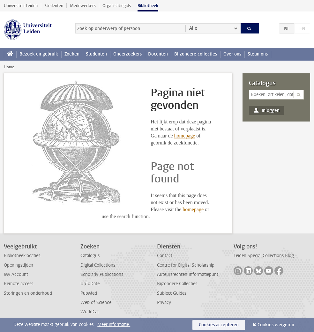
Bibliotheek (148, 5)
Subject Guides (171, 293)
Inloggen (271, 110)
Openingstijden (18, 265)
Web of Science (95, 302)
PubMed (88, 293)
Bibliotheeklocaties (22, 256)
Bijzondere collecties (195, 54)
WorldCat (89, 312)
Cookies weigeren (276, 325)
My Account (16, 274)
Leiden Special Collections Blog (264, 256)
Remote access (18, 284)
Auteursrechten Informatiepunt (187, 274)
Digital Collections (97, 265)
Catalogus (262, 83)
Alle (193, 28)
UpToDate (90, 284)
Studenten (53, 5)
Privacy (164, 302)
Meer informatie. (113, 324)
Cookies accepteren (219, 325)
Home (9, 67)
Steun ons (258, 54)
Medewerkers (83, 5)
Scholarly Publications (101, 274)
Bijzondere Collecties (177, 284)
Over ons (232, 54)
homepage (184, 135)
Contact (164, 256)
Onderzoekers (127, 54)
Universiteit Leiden (21, 5)
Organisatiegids (116, 5)
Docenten (158, 54)
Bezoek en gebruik (38, 54)
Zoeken (71, 54)
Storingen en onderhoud (28, 293)
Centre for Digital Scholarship (185, 265)
